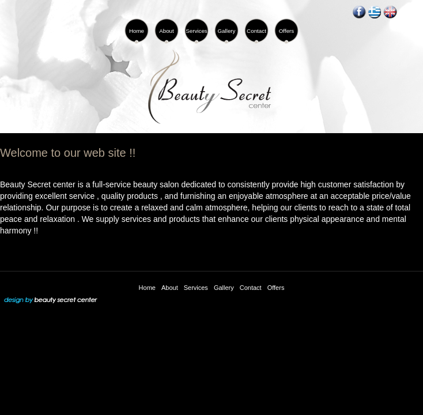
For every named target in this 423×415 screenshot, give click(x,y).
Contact (251, 287)
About (169, 287)
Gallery (224, 287)
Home (147, 287)
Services (196, 287)
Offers (276, 287)
